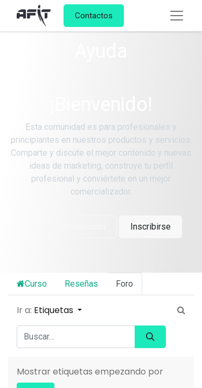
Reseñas (81, 284)
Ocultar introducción (68, 226)
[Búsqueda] (150, 336)
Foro (124, 284)
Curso (32, 284)
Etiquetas (54, 310)
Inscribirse (150, 226)
